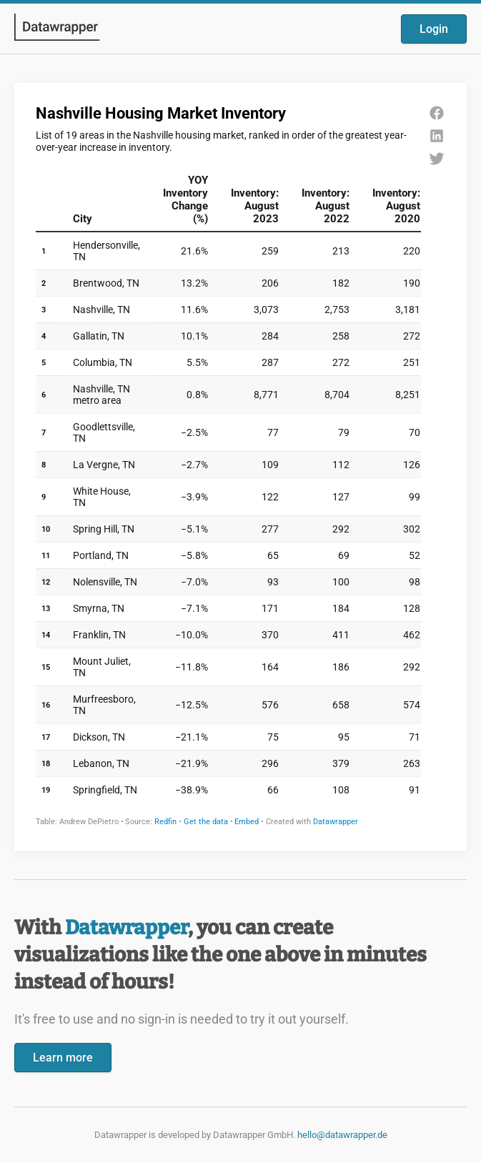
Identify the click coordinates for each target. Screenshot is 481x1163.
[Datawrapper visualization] (240, 465)
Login (434, 29)
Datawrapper (126, 927)
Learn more (63, 1057)
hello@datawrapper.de (342, 1134)
